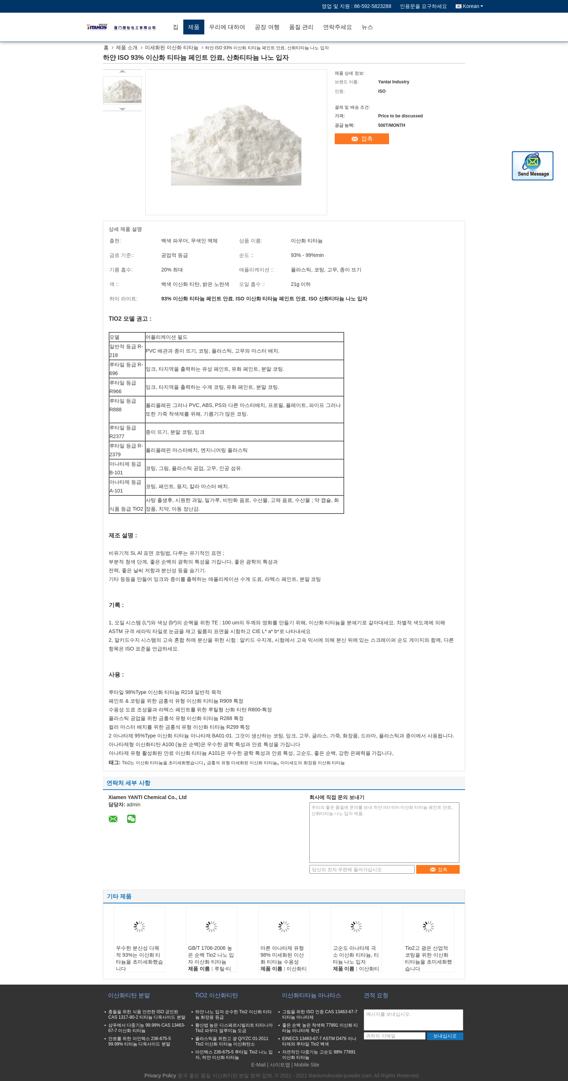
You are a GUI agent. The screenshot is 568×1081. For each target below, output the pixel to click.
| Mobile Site (306, 1065)
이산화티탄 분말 (129, 995)
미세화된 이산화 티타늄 (172, 47)
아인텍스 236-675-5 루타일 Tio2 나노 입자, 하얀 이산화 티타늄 (234, 1054)
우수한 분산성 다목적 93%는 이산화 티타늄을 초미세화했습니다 (139, 958)
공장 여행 (267, 27)
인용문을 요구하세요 (423, 6)
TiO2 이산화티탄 (216, 995)
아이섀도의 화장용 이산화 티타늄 (312, 762)
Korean (473, 6)
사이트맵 (280, 1065)
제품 (194, 27)
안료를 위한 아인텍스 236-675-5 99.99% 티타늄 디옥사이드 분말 (139, 1041)
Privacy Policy (160, 1075)
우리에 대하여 (227, 27)
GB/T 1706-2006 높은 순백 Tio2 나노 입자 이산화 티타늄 (211, 955)
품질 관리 (301, 27)
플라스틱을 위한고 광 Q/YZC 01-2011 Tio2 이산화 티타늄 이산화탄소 (231, 1041)
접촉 (367, 139)
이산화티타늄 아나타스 (311, 995)
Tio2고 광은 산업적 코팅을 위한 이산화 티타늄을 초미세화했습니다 (428, 958)
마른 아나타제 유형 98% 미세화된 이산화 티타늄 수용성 (282, 955)
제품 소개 (127, 47)
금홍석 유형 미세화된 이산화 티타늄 (242, 762)
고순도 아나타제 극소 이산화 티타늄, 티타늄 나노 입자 (356, 955)
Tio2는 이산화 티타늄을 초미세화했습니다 (163, 762)
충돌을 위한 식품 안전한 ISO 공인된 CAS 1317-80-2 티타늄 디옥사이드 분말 (146, 1014)
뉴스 (367, 27)
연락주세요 (337, 27)
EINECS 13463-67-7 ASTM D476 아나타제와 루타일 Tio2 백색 (319, 1041)
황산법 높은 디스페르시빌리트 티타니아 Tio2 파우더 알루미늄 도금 (234, 1028)
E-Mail (258, 1065)
